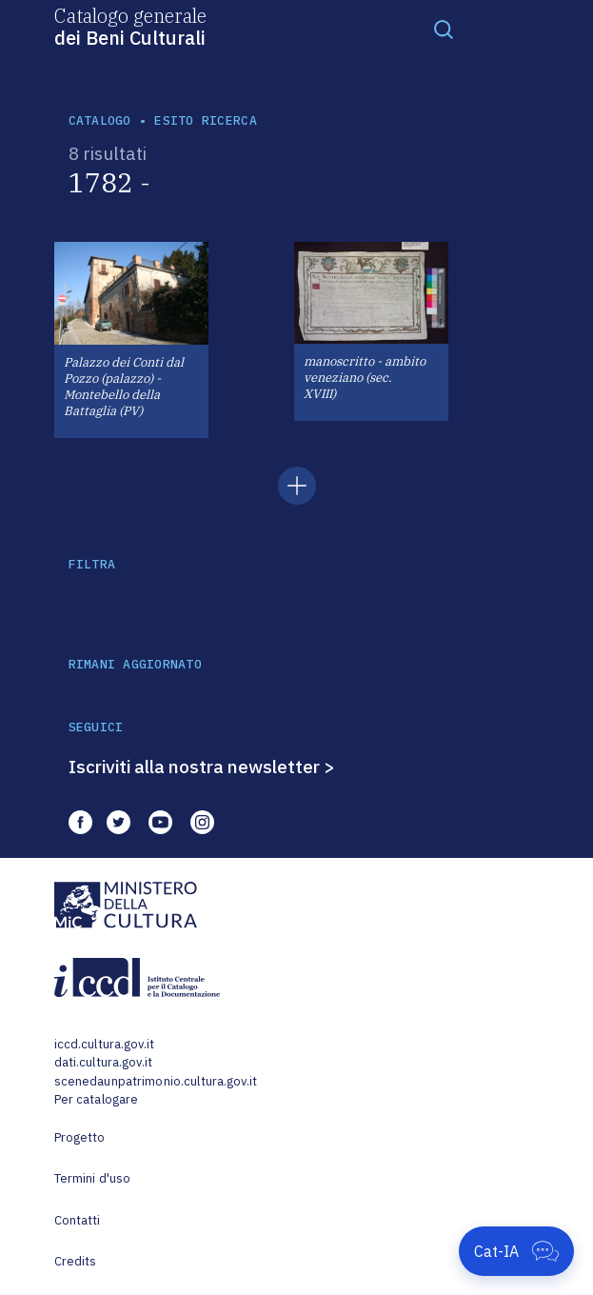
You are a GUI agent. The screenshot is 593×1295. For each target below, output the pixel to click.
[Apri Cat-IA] (516, 1251)
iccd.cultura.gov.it (104, 1044)
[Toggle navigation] (443, 28)
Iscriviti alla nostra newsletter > (202, 766)
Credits (75, 1261)
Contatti (77, 1220)
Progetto (80, 1137)
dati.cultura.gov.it (103, 1062)
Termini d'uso (92, 1178)
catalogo (100, 120)
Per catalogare (96, 1099)
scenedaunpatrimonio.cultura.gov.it (155, 1081)
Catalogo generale (130, 26)
